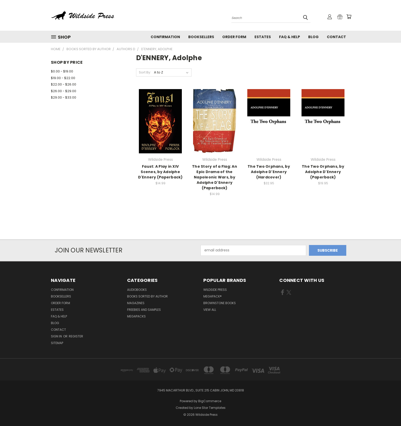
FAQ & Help (289, 36)
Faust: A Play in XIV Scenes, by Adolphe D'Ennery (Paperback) (160, 172)
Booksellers (201, 36)
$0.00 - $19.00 (62, 71)
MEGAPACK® (212, 296)
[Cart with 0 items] (348, 16)
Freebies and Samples (144, 309)
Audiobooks (137, 289)
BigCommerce (209, 401)
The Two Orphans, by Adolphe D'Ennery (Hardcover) (269, 172)
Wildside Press (215, 289)
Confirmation (165, 36)
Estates (262, 36)
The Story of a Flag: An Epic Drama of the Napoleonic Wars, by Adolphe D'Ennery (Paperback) (214, 177)
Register (76, 336)
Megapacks (136, 316)
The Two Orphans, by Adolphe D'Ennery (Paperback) (323, 172)
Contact (336, 36)
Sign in (57, 336)
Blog (313, 36)
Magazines (135, 303)
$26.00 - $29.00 (63, 91)
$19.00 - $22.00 (63, 78)
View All (209, 309)
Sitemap (57, 343)
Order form (234, 36)
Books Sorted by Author (147, 296)
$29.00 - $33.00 (63, 97)
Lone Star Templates (210, 408)
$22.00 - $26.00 (63, 84)
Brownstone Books (219, 303)
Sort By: (145, 72)
